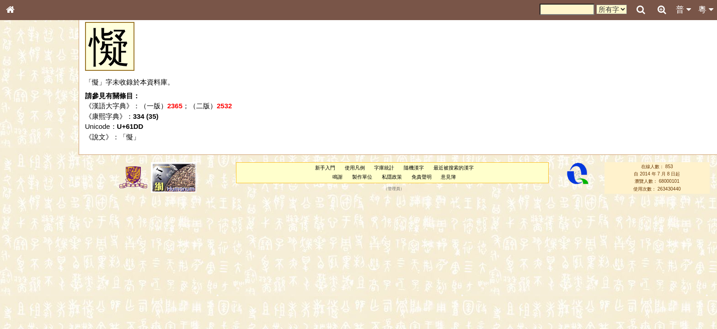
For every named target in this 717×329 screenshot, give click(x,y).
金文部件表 (25, 149)
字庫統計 (384, 167)
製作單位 (362, 177)
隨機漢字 (414, 167)
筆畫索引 (22, 131)
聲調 (43, 245)
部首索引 (22, 122)
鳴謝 (337, 177)
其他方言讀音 (27, 262)
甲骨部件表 (25, 140)
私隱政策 (392, 177)
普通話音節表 (27, 253)
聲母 (18, 245)
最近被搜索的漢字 (453, 167)
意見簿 (448, 177)
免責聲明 (422, 177)
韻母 (31, 245)
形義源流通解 (27, 157)
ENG (40, 100)
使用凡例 (355, 167)
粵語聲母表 (25, 190)
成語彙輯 (22, 304)
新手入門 (325, 167)
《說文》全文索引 (33, 287)
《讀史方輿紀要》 (33, 295)
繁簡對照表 (25, 313)
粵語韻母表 (25, 199)
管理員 (394, 188)
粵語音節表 (25, 182)
